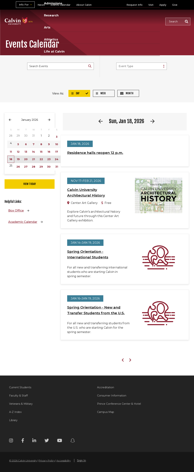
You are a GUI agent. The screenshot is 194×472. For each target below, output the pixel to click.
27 (26, 166)
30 (49, 166)
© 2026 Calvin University (23, 460)
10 (56, 144)
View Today (29, 184)
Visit (150, 4)
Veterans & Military (21, 403)
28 (33, 166)
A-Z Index (15, 412)
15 (41, 151)
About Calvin (84, 4)
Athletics (133, 17)
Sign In (81, 460)
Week (101, 93)
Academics (49, 17)
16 (48, 151)
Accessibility (64, 460)
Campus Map (105, 412)
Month (126, 93)
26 (18, 166)
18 (10, 159)
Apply (162, 4)
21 (33, 159)
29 (41, 166)
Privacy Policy (47, 460)
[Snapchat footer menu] (72, 441)
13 (25, 151)
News (41, 4)
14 (33, 151)
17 (56, 151)
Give (174, 4)
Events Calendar (60, 4)
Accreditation (105, 387)
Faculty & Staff (18, 395)
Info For (24, 4)
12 (18, 151)
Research (98, 17)
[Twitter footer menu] (47, 441)
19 (18, 159)
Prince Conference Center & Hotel (119, 403)
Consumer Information (111, 395)
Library (13, 420)
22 (41, 159)
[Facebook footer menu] (22, 441)
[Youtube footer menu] (59, 441)
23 (49, 159)
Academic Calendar (22, 222)
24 (56, 159)
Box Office (16, 210)
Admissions (74, 17)
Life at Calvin (50, 25)
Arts (116, 17)
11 (11, 151)
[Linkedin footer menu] (34, 441)
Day (75, 93)
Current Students (20, 387)
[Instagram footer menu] (11, 441)
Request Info (134, 4)
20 (26, 159)
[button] (177, 21)
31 (56, 166)
